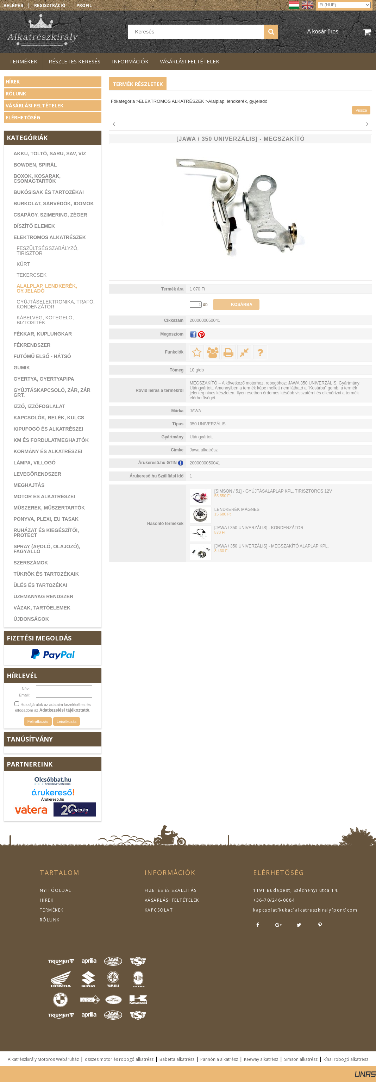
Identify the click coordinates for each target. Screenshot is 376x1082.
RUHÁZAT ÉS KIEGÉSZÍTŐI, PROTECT (46, 532)
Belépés (13, 5)
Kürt (23, 264)
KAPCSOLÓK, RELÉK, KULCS (48, 417)
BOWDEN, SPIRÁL (35, 165)
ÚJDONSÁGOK (31, 619)
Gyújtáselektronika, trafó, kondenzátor (55, 304)
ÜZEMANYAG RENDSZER (43, 596)
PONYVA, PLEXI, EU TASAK (46, 519)
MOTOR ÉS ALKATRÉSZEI (44, 496)
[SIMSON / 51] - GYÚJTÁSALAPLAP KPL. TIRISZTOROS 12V (273, 491)
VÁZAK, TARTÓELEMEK (41, 608)
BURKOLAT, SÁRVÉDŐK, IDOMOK (53, 203)
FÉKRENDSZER (31, 345)
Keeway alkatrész (261, 1059)
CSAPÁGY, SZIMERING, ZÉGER (50, 215)
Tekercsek (31, 275)
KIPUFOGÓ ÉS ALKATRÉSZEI (48, 429)
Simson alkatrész (301, 1059)
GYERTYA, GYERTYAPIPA (43, 379)
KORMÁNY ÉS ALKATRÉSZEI (47, 451)
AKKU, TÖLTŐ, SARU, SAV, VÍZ (49, 153)
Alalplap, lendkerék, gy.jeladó (47, 288)
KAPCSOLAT (159, 910)
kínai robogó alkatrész (346, 1059)
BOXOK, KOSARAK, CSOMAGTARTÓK (37, 178)
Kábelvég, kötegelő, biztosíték (45, 320)
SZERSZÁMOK (30, 562)
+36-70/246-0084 (274, 900)
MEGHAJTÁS (28, 485)
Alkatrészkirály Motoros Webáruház (43, 1059)
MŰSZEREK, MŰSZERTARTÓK (49, 508)
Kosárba (241, 304)
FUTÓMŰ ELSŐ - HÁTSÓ (42, 356)
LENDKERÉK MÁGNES (236, 509)
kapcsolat (265, 910)
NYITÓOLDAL (55, 890)
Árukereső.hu (52, 799)
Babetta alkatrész (176, 1059)
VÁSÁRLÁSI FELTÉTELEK (172, 900)
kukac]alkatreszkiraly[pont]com (318, 910)
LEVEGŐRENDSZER (37, 474)
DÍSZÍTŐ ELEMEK (34, 226)
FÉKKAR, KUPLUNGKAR (42, 334)
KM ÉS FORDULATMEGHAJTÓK (51, 440)
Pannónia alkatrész (219, 1059)
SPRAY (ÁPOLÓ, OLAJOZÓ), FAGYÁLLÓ (46, 549)
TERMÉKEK (52, 910)
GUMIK (21, 367)
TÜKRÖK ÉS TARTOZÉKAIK (46, 574)
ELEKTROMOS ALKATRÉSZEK (49, 237)
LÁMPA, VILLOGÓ (34, 462)
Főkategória (123, 101)
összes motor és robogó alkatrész (119, 1059)
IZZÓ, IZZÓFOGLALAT (39, 406)
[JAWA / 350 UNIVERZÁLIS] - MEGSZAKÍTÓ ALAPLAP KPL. (271, 546)
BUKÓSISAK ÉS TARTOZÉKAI (48, 192)
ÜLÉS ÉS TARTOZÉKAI (40, 585)
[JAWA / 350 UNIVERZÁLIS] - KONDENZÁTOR (258, 527)
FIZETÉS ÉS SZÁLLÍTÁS (171, 890)
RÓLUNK (50, 920)
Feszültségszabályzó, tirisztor (48, 250)
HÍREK (47, 900)
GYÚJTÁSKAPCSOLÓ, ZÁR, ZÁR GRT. (51, 392)
